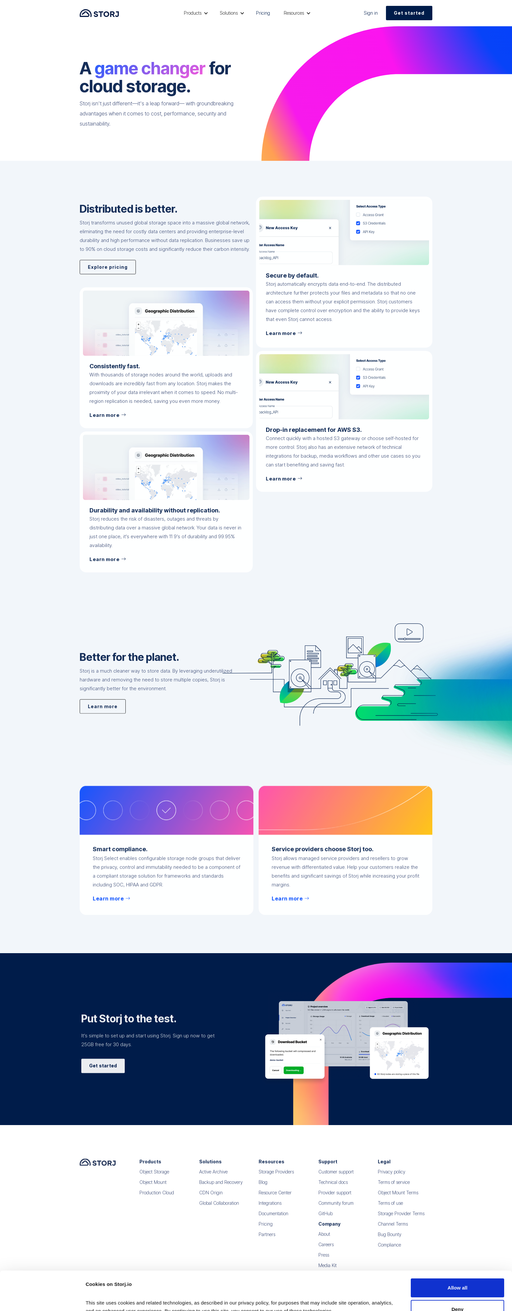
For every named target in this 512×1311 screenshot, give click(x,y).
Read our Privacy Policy (114, 1280)
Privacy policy (391, 1176)
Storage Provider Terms (401, 1218)
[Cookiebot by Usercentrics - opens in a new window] (42, 1298)
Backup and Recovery (221, 1187)
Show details (101, 1298)
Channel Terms (393, 1228)
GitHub (325, 1218)
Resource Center (275, 1197)
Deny (458, 1270)
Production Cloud (156, 1197)
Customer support (336, 1176)
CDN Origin (211, 1197)
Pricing (263, 13)
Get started (409, 13)
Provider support (334, 1197)
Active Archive (213, 1176)
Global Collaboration (219, 1208)
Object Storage (154, 1176)
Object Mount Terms (398, 1197)
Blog (263, 1187)
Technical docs (333, 1187)
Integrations (270, 1208)
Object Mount (153, 1187)
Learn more (103, 709)
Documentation (273, 1218)
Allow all (458, 1249)
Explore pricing (108, 284)
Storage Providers (276, 1176)
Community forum (336, 1208)
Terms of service (394, 1187)
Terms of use (390, 1208)
